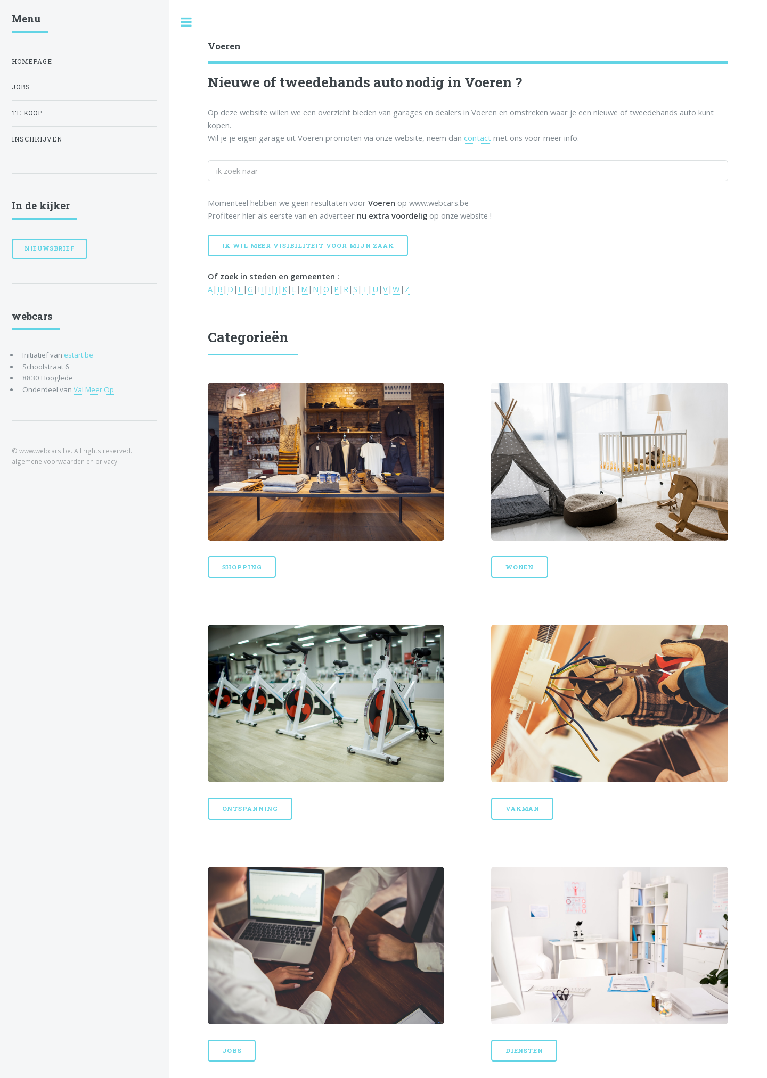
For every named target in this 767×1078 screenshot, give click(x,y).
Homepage (32, 61)
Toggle (186, 22)
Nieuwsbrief (50, 248)
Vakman (522, 808)
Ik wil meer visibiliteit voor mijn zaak (308, 246)
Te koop (27, 113)
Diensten (524, 1051)
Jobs (232, 1051)
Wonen (519, 567)
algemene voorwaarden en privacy (64, 461)
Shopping (242, 567)
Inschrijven (37, 139)
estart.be (78, 355)
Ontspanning (250, 808)
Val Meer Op (94, 389)
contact (477, 137)
